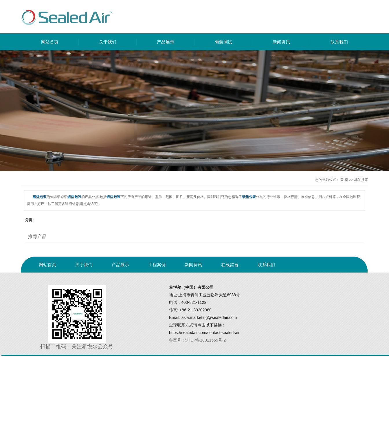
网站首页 (49, 41)
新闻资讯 (281, 41)
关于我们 (107, 41)
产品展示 (165, 41)
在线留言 (229, 264)
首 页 (344, 180)
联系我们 (339, 41)
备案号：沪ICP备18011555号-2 (197, 340)
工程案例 (157, 264)
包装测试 (223, 41)
